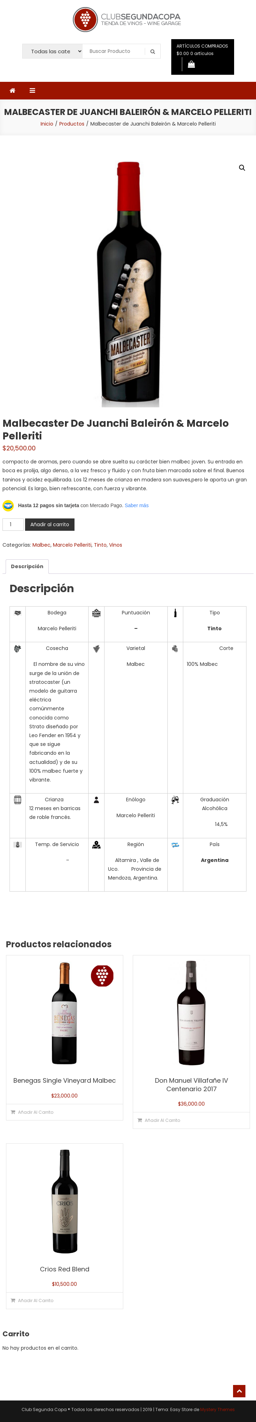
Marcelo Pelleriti (72, 544)
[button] (242, 168)
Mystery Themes (217, 1409)
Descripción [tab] (27, 566)
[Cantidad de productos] (13, 524)
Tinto (100, 544)
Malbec (41, 544)
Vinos (115, 544)
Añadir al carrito (49, 524)
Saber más (137, 505)
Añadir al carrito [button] (35, 1112)
